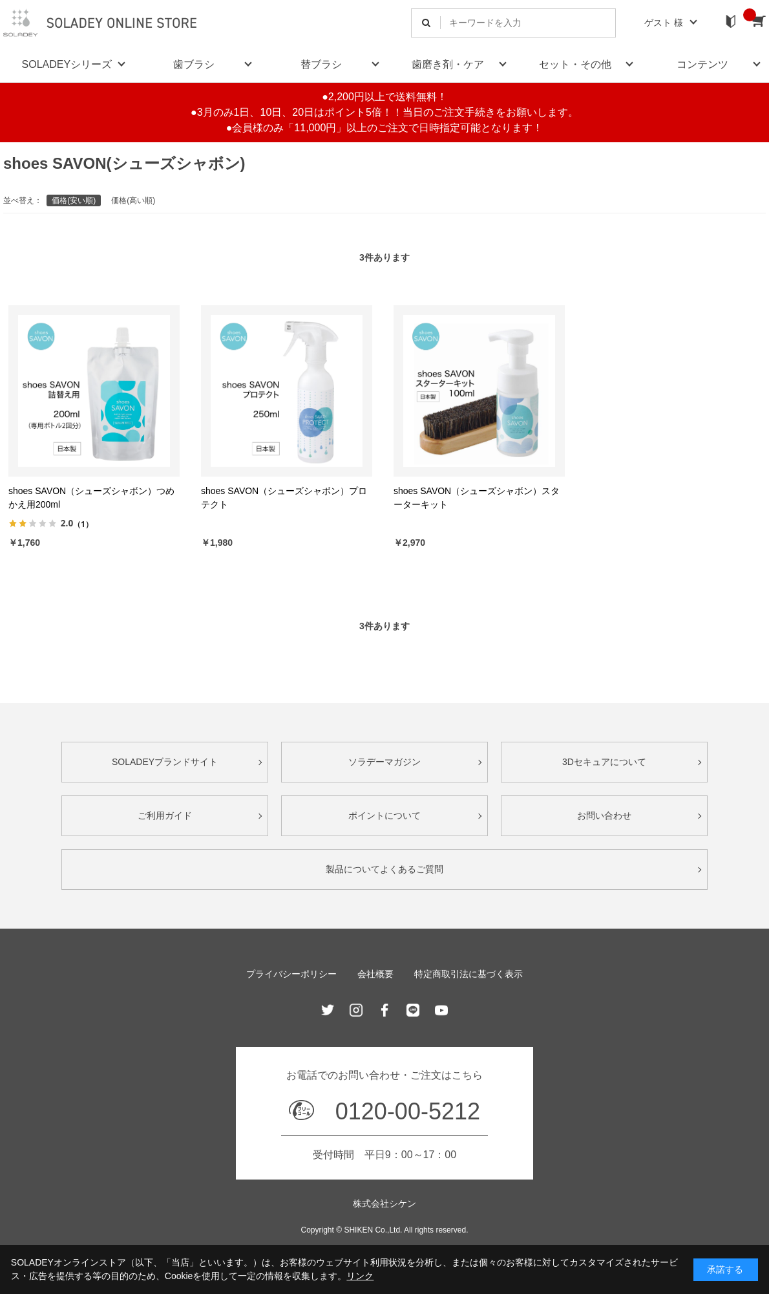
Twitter (328, 1010)
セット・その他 (575, 64)
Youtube (441, 1010)
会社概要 (375, 974)
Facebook (384, 1010)
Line (413, 1010)
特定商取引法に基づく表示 (468, 974)
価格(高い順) (133, 200)
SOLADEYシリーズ (67, 64)
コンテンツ (702, 64)
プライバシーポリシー (291, 974)
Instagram (356, 1010)
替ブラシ (321, 64)
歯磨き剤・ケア (448, 64)
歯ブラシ (194, 64)
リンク (360, 1276)
